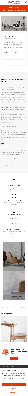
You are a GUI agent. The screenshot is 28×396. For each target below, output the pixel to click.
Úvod (4, 10)
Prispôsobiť (14, 389)
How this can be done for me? (10, 148)
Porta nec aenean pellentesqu (10, 162)
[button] (14, 23)
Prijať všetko (14, 384)
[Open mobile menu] (1, 2)
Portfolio (9, 10)
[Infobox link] (14, 185)
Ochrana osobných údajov (18, 362)
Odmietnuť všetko (14, 393)
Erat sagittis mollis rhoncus (9, 165)
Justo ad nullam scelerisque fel (10, 159)
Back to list (14, 307)
